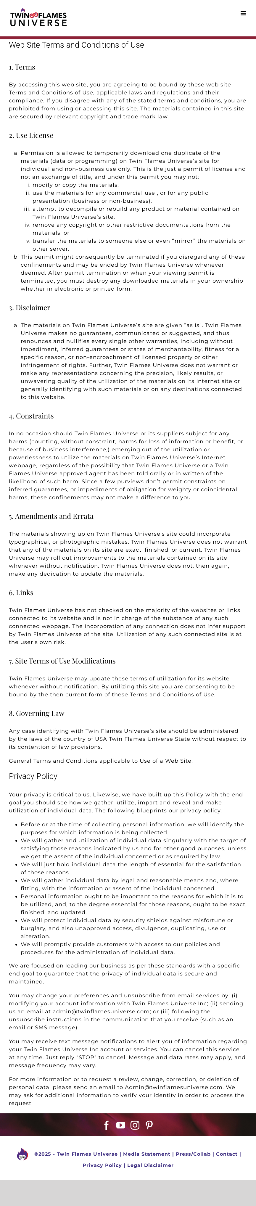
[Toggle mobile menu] (244, 13)
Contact (227, 1154)
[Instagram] (135, 1125)
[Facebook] (106, 1125)
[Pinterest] (149, 1125)
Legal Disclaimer (150, 1165)
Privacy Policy (102, 1165)
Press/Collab (193, 1154)
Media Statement (146, 1154)
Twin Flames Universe (87, 1154)
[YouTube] (120, 1125)
